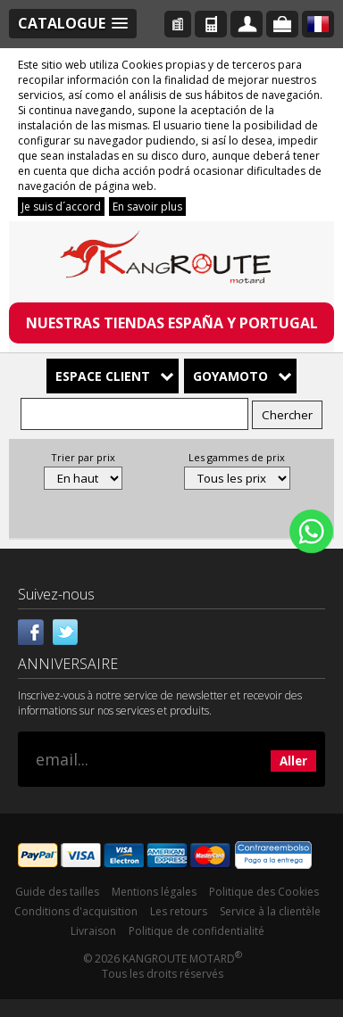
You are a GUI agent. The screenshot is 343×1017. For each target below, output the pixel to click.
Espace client (102, 376)
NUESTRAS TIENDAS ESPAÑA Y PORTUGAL (172, 323)
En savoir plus (147, 206)
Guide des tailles (57, 891)
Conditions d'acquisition (76, 911)
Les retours (178, 911)
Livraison (93, 930)
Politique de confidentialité (196, 930)
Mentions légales (154, 891)
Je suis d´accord (61, 206)
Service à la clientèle (270, 911)
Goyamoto (230, 376)
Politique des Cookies (264, 891)
